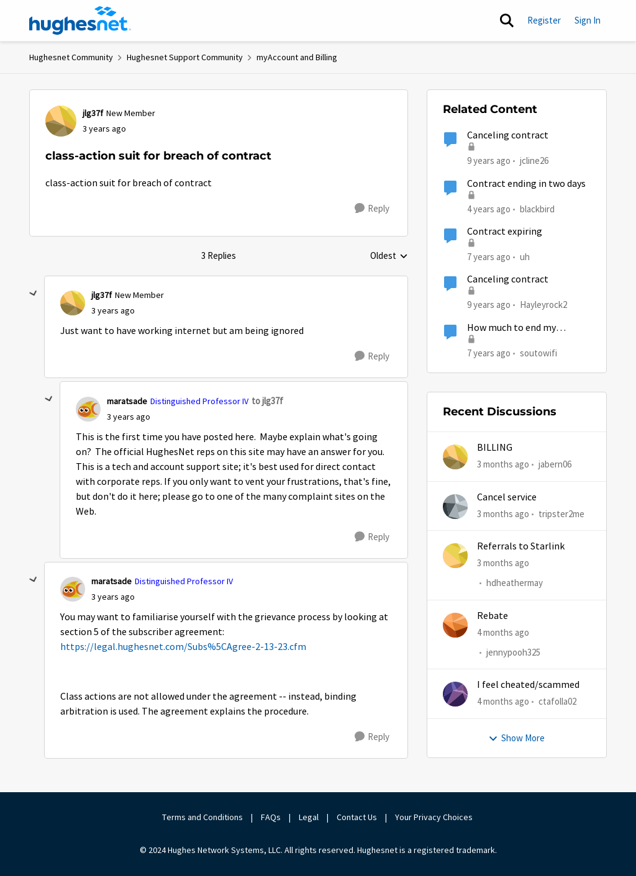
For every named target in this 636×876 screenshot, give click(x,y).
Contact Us (357, 817)
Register (544, 20)
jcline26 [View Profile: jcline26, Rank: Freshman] (534, 160)
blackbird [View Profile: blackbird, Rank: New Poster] (537, 208)
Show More (516, 738)
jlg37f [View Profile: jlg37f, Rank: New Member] (93, 113)
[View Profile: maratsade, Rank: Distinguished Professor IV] (88, 409)
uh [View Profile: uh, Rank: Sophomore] (525, 257)
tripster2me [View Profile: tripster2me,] (561, 513)
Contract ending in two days (526, 184)
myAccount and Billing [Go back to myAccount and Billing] (297, 57)
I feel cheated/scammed (528, 685)
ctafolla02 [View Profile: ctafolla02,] (557, 701)
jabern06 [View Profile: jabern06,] (554, 464)
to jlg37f (267, 401)
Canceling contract (507, 135)
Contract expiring (504, 231)
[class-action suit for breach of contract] (113, 310)
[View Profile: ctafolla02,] (455, 694)
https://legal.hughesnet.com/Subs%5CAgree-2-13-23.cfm (183, 647)
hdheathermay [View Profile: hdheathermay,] (514, 583)
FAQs (271, 817)
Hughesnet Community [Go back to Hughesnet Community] (71, 57)
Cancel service (507, 497)
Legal (309, 817)
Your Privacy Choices (435, 817)
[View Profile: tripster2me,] (455, 506)
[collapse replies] (33, 293)
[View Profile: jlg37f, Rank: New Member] (60, 121)
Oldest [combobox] (389, 256)
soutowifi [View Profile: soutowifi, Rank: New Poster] (538, 352)
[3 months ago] (503, 465)
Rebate (492, 616)
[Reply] (372, 208)
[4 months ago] (503, 632)
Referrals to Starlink (521, 546)
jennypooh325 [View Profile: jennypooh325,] (513, 652)
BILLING (494, 447)
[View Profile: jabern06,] (455, 457)
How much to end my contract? (511, 328)
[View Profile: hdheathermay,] (455, 555)
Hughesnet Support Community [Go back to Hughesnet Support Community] (185, 57)
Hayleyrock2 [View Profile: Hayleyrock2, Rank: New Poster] (543, 304)
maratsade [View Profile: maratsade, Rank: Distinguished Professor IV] (127, 401)
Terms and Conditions (202, 817)
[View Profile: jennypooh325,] (455, 625)
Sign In (588, 20)
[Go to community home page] (80, 20)
